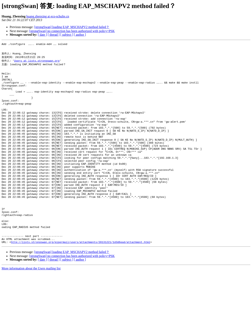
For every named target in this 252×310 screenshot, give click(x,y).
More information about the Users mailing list (31, 306)
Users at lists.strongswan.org (36, 63)
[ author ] (80, 34)
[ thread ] (54, 34)
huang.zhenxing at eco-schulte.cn (47, 16)
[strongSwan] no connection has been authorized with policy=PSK (72, 31)
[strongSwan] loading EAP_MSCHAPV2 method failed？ (71, 27)
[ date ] (42, 34)
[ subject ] (66, 34)
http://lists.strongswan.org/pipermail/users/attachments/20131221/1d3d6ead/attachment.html (80, 280)
